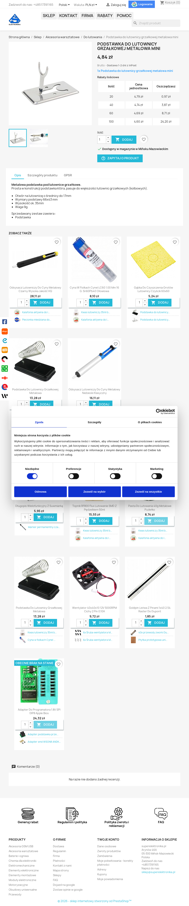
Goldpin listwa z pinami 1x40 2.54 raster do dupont (150, 609)
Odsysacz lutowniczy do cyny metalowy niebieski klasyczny (94, 391)
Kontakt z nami (62, 865)
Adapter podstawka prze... (43, 734)
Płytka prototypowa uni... (152, 640)
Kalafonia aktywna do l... (36, 312)
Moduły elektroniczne (22, 880)
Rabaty (105, 15)
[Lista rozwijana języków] (65, 5)
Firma (87, 15)
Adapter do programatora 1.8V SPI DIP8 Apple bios (39, 711)
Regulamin (59, 851)
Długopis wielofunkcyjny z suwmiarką (39, 506)
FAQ (55, 880)
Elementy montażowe (22, 875)
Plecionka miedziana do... (36, 319)
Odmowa (40, 491)
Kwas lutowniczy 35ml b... (95, 312)
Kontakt (68, 15)
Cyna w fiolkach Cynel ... (41, 640)
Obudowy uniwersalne (23, 889)
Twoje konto (108, 839)
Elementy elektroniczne (24, 870)
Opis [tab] (17, 175)
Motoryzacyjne (18, 885)
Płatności (59, 860)
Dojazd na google (64, 885)
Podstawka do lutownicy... (155, 312)
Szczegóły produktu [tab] (42, 175)
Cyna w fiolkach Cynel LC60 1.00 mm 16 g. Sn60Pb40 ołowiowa (94, 289)
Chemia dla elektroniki (22, 860)
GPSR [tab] (68, 175)
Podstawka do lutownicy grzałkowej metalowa (35, 391)
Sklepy (57, 875)
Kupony (102, 874)
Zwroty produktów (109, 851)
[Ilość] (101, 140)
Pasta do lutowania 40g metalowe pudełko (149, 507)
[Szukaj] (156, 23)
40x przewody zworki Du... (153, 632)
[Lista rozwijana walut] (91, 5)
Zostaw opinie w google (68, 889)
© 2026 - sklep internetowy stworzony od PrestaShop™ (94, 901)
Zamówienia (104, 856)
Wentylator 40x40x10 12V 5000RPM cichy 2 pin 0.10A (94, 609)
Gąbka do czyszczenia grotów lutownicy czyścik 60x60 (153, 289)
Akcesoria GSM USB (21, 846)
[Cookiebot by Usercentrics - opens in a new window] (158, 411)
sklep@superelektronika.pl (158, 872)
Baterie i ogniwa (19, 856)
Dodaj (124, 139)
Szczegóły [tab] (94, 422)
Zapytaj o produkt (120, 158)
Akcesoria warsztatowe (23, 851)
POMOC (124, 15)
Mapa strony (61, 870)
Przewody (15, 894)
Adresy (101, 869)
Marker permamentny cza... (44, 527)
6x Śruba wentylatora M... (97, 632)
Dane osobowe (106, 846)
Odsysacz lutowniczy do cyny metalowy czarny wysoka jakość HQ (35, 289)
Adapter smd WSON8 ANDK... (44, 741)
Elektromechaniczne (22, 865)
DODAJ (41, 302)
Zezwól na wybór (94, 491)
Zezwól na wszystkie (148, 491)
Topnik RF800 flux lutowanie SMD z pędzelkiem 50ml (94, 507)
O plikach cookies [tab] (150, 422)
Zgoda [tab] (39, 422)
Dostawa (58, 846)
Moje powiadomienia (110, 879)
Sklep (49, 15)
